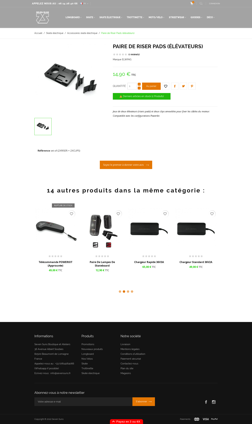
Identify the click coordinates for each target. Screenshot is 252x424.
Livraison (125, 344)
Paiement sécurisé (131, 358)
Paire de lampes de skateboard (102, 263)
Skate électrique (109, 17)
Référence (44, 150)
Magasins (126, 373)
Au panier (151, 86)
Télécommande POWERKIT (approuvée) (55, 263)
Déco (210, 17)
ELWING (126, 59)
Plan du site (127, 368)
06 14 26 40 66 (68, 3)
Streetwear (176, 17)
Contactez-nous (129, 363)
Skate (89, 17)
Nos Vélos (87, 358)
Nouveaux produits (92, 349)
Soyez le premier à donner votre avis (123, 164)
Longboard (73, 17)
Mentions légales (130, 349)
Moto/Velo (155, 17)
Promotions (87, 344)
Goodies (195, 17)
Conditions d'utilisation (133, 354)
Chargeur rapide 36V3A (149, 262)
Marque (117, 59)
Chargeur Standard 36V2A (196, 262)
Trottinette (134, 17)
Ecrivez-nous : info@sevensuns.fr (52, 373)
